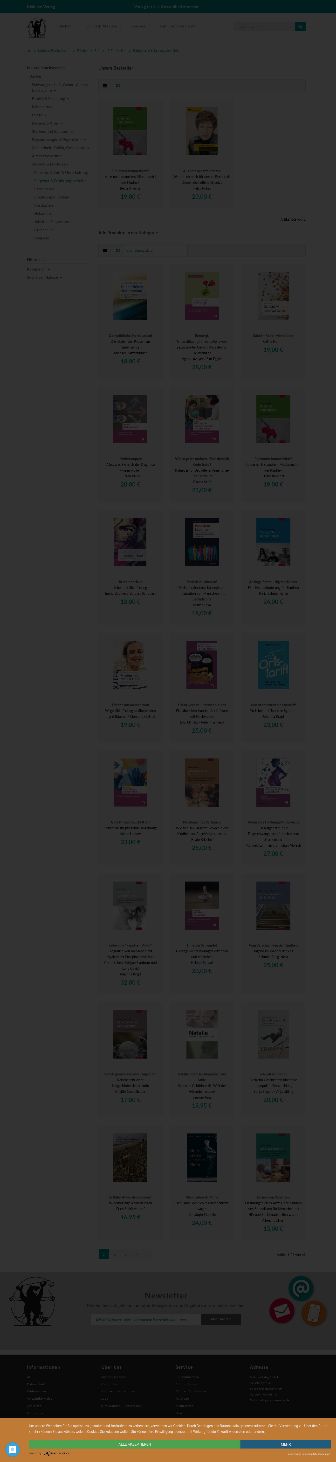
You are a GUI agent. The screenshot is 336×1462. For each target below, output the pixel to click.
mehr (286, 1444)
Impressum (294, 1454)
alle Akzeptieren (134, 1444)
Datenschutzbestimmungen (316, 1454)
